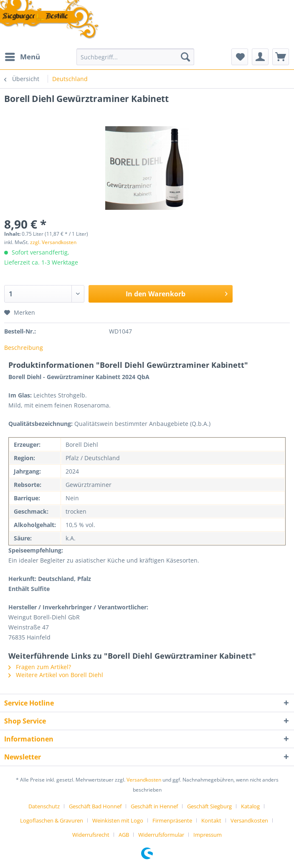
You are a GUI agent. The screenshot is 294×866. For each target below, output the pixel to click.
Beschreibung (23, 347)
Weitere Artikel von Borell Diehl (55, 675)
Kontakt (211, 820)
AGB (124, 834)
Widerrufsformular (161, 834)
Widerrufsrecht (90, 834)
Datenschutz (44, 806)
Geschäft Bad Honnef (95, 806)
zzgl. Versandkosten (53, 242)
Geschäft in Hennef (154, 806)
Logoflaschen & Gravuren (51, 820)
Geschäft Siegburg (209, 806)
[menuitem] (22, 56)
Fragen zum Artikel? (39, 667)
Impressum (207, 834)
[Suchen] (185, 56)
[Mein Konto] (260, 56)
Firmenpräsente (172, 820)
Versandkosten (144, 779)
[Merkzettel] (239, 56)
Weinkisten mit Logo (117, 820)
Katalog (250, 806)
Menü (22, 55)
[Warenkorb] (280, 56)
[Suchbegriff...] (135, 56)
